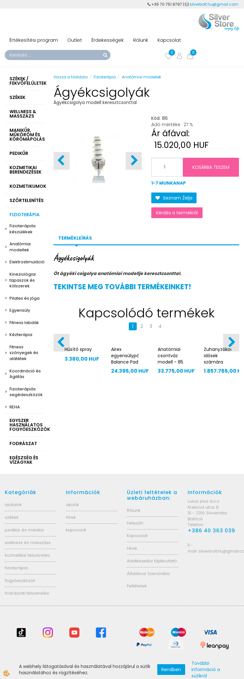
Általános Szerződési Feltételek (148, 580)
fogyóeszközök (20, 581)
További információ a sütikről (205, 669)
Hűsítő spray (78, 349)
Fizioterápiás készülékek (22, 229)
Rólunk (140, 40)
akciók (72, 505)
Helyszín (135, 523)
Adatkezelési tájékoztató (152, 561)
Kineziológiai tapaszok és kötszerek (22, 280)
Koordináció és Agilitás (25, 374)
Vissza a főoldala (70, 77)
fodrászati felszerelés (27, 593)
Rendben (171, 669)
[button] (134, 161)
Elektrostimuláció (26, 262)
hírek (71, 517)
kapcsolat (76, 530)
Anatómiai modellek (20, 247)
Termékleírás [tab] (75, 238)
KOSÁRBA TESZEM (210, 167)
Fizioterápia (105, 77)
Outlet (74, 40)
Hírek (132, 548)
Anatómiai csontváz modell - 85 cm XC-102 (170, 358)
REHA (14, 407)
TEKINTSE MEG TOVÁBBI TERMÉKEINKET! (122, 287)
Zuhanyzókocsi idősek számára (217, 355)
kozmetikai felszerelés (27, 555)
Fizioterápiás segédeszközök (26, 392)
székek (11, 517)
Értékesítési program (33, 40)
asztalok (13, 505)
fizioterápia (16, 568)
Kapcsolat (169, 40)
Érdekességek (107, 40)
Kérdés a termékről (177, 213)
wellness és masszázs (28, 543)
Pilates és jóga (24, 298)
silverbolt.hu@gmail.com (214, 4)
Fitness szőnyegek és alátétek (23, 353)
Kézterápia (20, 335)
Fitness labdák (24, 323)
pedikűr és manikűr (24, 530)
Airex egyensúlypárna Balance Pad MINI (125, 358)
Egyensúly (19, 310)
